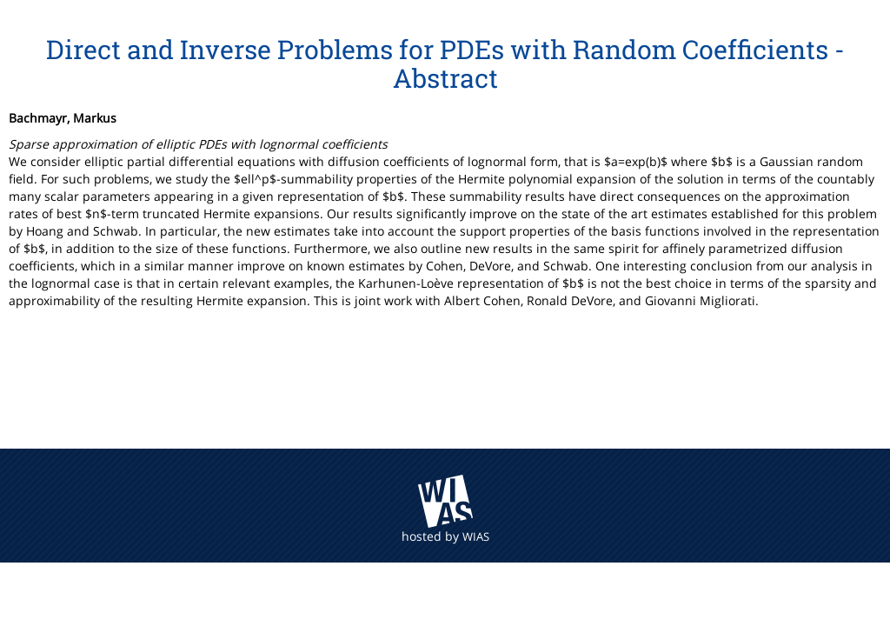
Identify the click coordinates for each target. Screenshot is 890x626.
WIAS (475, 536)
